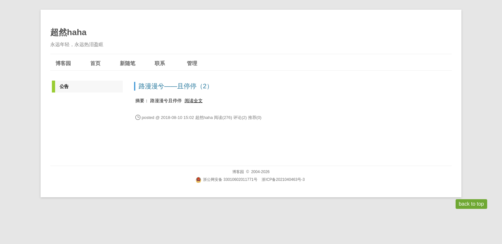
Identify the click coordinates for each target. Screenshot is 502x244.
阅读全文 (194, 100)
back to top (471, 204)
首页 (95, 63)
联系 (160, 63)
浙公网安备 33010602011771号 (226, 179)
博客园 (63, 63)
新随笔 (127, 63)
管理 (192, 63)
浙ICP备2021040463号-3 (283, 179)
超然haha (68, 32)
